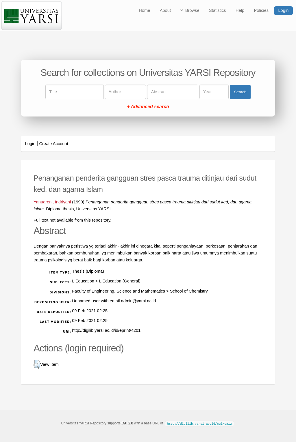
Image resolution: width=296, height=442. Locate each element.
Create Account (53, 143)
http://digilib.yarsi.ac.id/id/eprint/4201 (106, 330)
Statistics (217, 10)
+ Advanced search (148, 106)
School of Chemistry (189, 291)
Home (144, 10)
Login (283, 10)
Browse (192, 10)
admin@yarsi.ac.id (138, 301)
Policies (261, 10)
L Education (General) (119, 281)
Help (240, 10)
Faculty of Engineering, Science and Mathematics (118, 291)
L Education (83, 281)
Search (240, 92)
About (165, 10)
